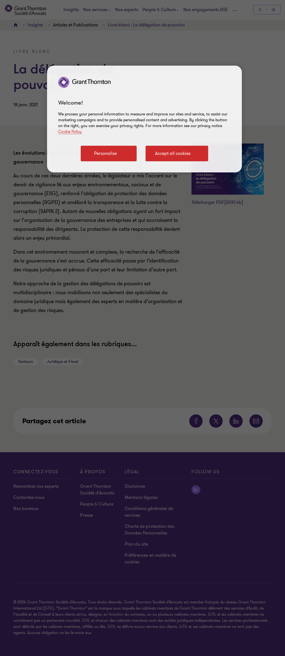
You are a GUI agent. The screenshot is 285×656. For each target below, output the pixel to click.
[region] (144, 119)
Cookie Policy (70, 131)
